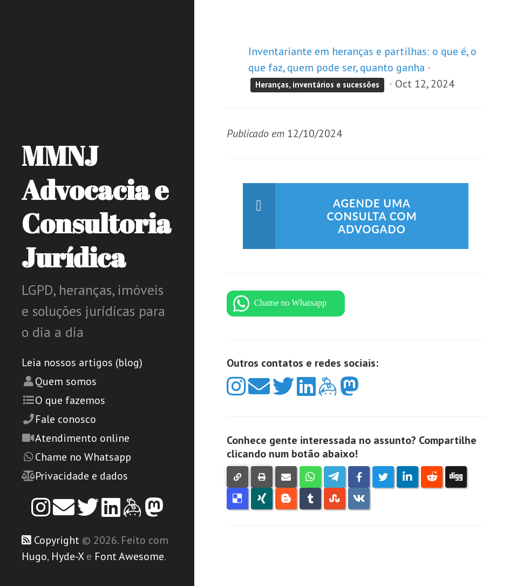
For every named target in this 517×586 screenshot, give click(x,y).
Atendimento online (82, 438)
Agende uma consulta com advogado (371, 216)
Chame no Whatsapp (83, 457)
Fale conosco (65, 419)
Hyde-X (67, 556)
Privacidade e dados (81, 476)
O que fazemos (70, 400)
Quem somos (66, 381)
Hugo (34, 556)
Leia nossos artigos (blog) (82, 362)
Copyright (56, 540)
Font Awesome (129, 556)
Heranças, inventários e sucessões (317, 84)
